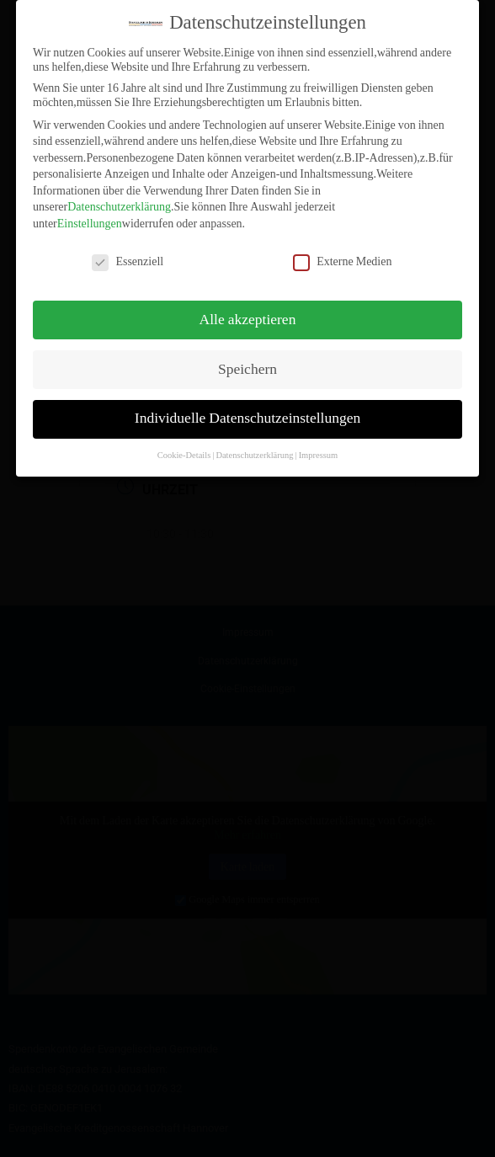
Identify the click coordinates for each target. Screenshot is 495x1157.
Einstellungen (89, 214)
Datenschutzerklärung (119, 197)
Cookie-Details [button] (184, 445)
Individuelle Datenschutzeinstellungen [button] (247, 409)
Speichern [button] (247, 359)
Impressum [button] (318, 445)
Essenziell (127, 251)
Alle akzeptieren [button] (248, 310)
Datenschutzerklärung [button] (254, 445)
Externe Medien (342, 251)
